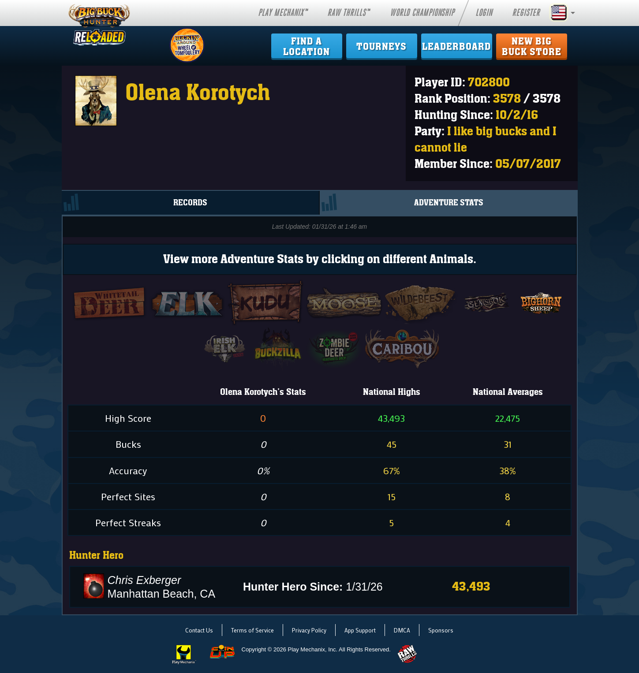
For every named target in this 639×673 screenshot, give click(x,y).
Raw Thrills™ (348, 12)
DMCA (402, 630)
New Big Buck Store (531, 46)
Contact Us (199, 630)
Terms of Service (252, 630)
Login (483, 12)
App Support (360, 630)
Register (526, 12)
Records (190, 202)
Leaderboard (456, 46)
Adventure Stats (448, 202)
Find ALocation (306, 46)
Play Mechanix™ (282, 12)
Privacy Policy (309, 630)
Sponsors (440, 630)
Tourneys (381, 46)
